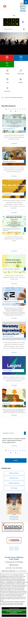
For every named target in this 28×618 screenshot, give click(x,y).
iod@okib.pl (9, 589)
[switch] (17, 20)
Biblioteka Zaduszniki (14, 483)
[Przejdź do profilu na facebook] (23, 22)
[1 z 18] (14, 504)
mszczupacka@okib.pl (21, 571)
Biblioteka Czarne (14, 478)
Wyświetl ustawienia (14, 608)
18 (15, 111)
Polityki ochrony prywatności (8, 603)
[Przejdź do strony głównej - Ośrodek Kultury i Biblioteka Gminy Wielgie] (14, 7)
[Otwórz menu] (26, 2)
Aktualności (8, 97)
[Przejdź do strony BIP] (14, 15)
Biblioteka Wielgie (14, 473)
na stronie (20, 592)
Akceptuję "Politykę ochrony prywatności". (14, 612)
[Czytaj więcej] (14, 129)
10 (10, 111)
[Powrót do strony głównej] (2, 97)
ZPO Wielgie (14, 488)
